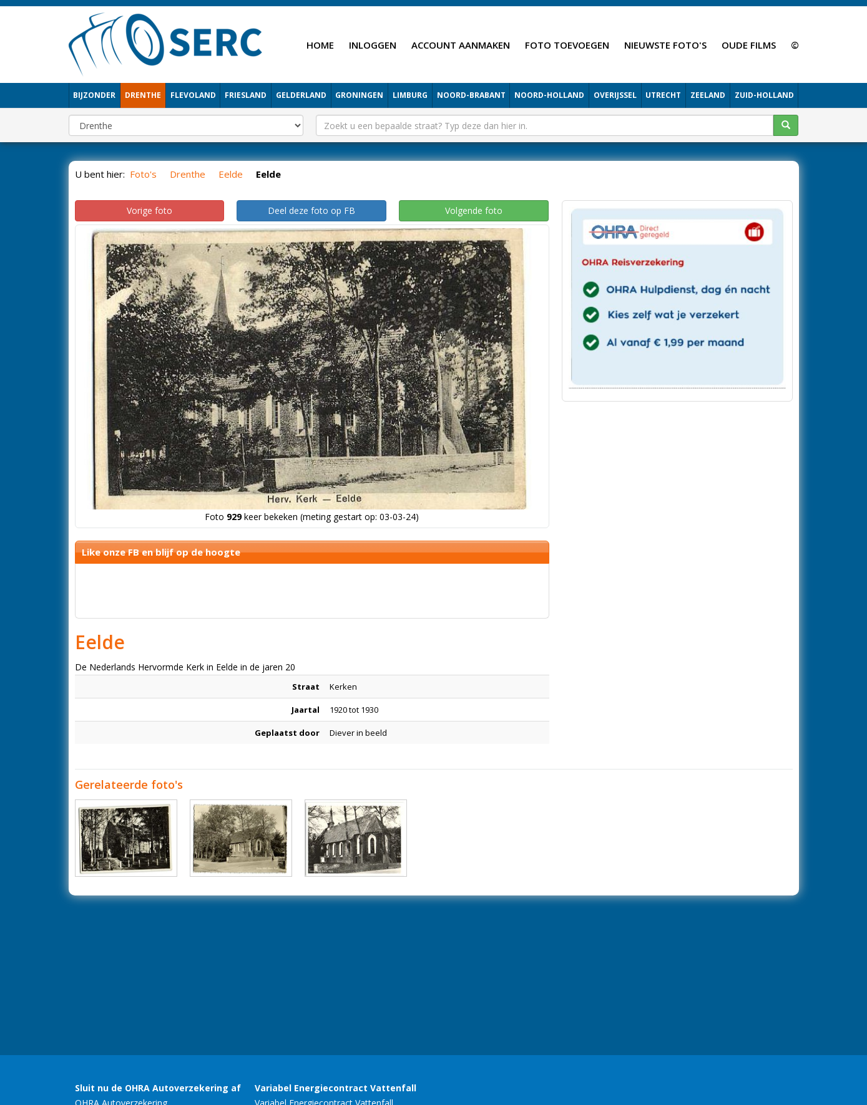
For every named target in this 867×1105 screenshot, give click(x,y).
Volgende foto (473, 210)
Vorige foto (149, 210)
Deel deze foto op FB (311, 210)
